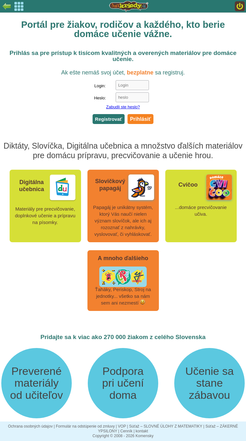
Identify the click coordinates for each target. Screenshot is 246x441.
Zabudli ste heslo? (123, 106)
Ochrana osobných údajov (30, 426)
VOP (122, 426)
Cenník (126, 431)
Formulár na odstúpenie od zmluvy (85, 426)
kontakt (141, 431)
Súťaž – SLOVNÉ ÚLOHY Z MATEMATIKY (165, 426)
